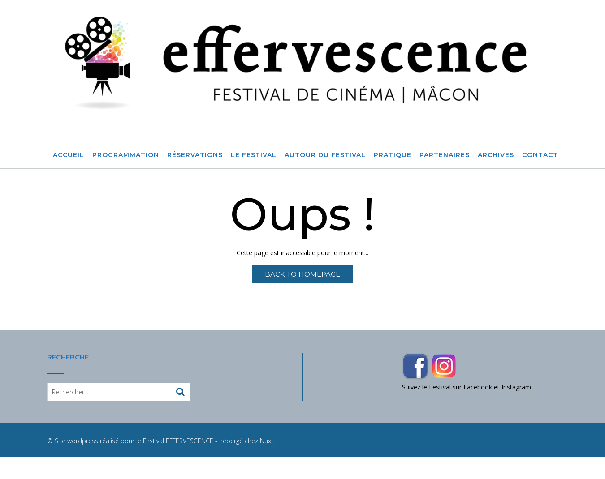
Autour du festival (325, 155)
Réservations (195, 155)
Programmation (125, 155)
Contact (540, 155)
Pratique (392, 155)
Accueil (68, 155)
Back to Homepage (302, 274)
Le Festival (254, 155)
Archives (496, 155)
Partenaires (444, 155)
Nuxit (267, 440)
